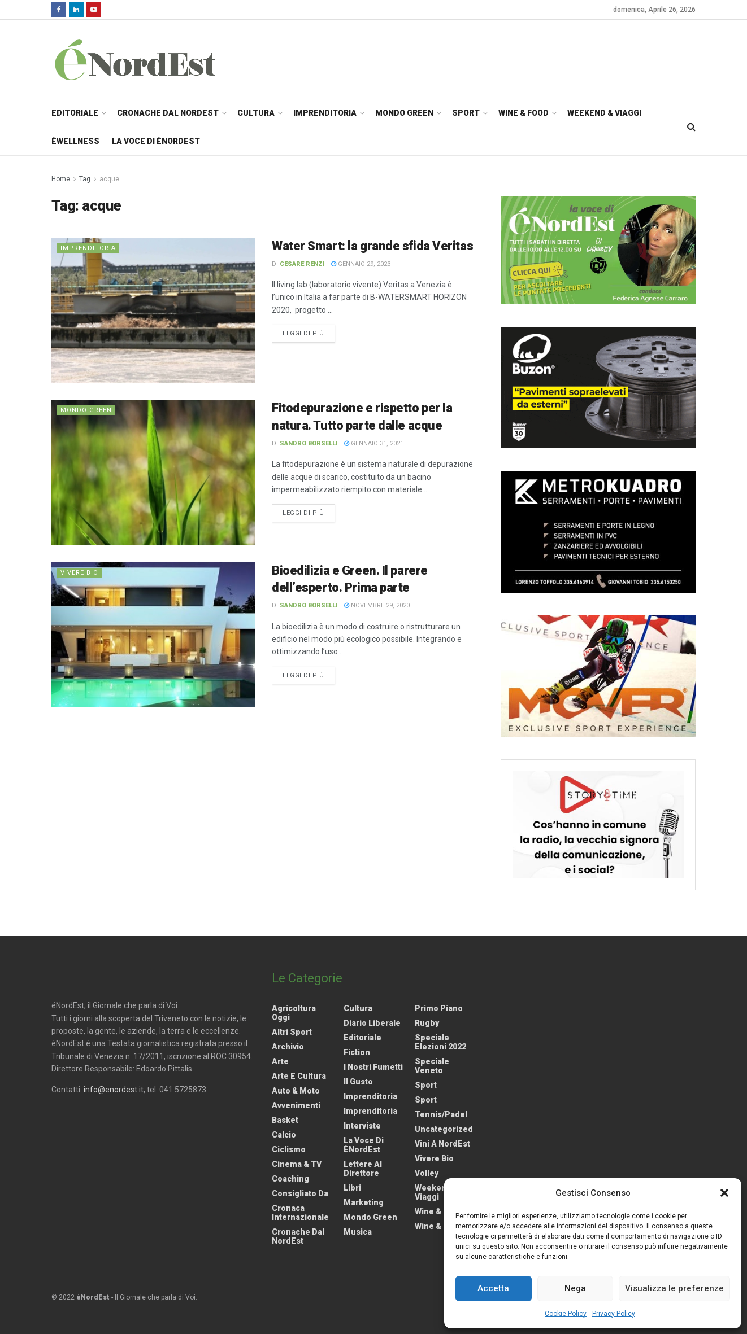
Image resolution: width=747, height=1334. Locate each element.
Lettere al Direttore (363, 1169)
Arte (280, 1061)
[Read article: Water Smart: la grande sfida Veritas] (153, 310)
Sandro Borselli (309, 443)
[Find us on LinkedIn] (76, 9)
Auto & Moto (296, 1090)
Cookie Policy (566, 1314)
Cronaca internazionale (300, 1213)
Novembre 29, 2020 (377, 605)
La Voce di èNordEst (156, 141)
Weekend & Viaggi (604, 112)
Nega (575, 1288)
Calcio (284, 1134)
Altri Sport (292, 1031)
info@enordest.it (114, 1089)
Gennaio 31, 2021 (373, 443)
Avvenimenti (296, 1105)
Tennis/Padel (441, 1114)
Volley (426, 1173)
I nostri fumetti (373, 1066)
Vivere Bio (79, 572)
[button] (724, 1193)
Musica (358, 1231)
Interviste (362, 1125)
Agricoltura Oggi (294, 1013)
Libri (352, 1187)
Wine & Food (523, 112)
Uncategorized (444, 1129)
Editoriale (74, 112)
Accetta (493, 1288)
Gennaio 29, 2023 (360, 264)
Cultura (256, 112)
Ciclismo (289, 1149)
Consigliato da (300, 1193)
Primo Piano (439, 1008)
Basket (285, 1120)
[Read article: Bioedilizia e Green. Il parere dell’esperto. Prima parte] (153, 634)
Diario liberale (372, 1022)
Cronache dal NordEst (168, 112)
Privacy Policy (613, 1314)
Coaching (290, 1178)
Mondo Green (404, 112)
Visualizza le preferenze (674, 1288)
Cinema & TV (297, 1164)
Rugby (427, 1022)
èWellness (75, 141)
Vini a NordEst (442, 1143)
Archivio (288, 1046)
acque (109, 179)
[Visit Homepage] (149, 59)
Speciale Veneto (432, 1066)
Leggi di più (309, 332)
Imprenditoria (325, 112)
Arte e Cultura (299, 1076)
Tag (84, 179)
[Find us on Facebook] (58, 9)
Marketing (364, 1202)
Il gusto (358, 1081)
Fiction (357, 1052)
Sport (466, 112)
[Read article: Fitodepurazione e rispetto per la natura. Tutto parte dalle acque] (153, 472)
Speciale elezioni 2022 (440, 1042)
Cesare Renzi (302, 264)
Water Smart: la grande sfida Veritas (372, 246)
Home (60, 179)
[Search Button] (691, 127)
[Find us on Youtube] (93, 9)
